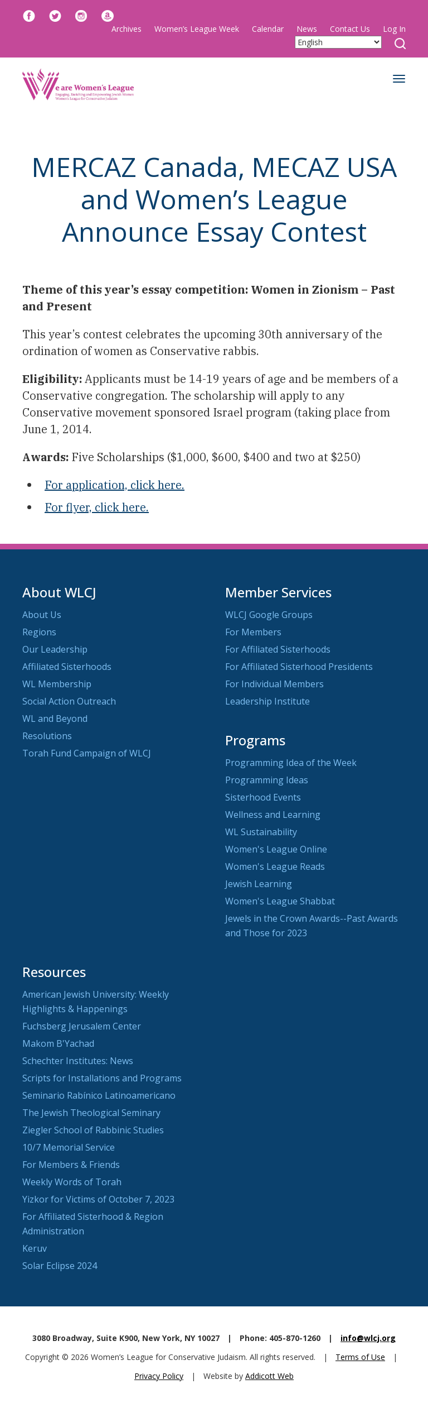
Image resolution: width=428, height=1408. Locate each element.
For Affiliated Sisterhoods (277, 649)
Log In (394, 28)
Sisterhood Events (263, 797)
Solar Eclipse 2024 (59, 1265)
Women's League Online (276, 849)
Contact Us (350, 28)
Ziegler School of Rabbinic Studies (93, 1130)
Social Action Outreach (69, 701)
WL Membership (56, 684)
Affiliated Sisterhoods (66, 666)
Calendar (268, 28)
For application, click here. (114, 484)
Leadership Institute (267, 701)
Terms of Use (360, 1357)
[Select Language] (338, 42)
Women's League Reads (275, 866)
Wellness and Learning (272, 814)
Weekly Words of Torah (71, 1182)
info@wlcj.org (368, 1338)
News (306, 28)
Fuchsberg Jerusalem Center (81, 1026)
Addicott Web (269, 1376)
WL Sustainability (261, 832)
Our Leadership (54, 649)
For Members (253, 632)
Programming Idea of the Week (291, 762)
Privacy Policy (158, 1376)
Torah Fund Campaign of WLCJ (86, 753)
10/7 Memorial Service (68, 1147)
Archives (126, 28)
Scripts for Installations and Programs (102, 1078)
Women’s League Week (196, 28)
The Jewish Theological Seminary (91, 1113)
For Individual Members (274, 684)
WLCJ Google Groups (269, 615)
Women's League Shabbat (280, 901)
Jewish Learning (258, 884)
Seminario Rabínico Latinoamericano (99, 1095)
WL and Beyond (54, 718)
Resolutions (47, 736)
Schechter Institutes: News (77, 1061)
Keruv (34, 1248)
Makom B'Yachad (58, 1043)
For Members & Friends (71, 1164)
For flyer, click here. (97, 507)
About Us (41, 615)
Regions (39, 632)
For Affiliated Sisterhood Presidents (299, 666)
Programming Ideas (266, 780)
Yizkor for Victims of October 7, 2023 (98, 1199)
